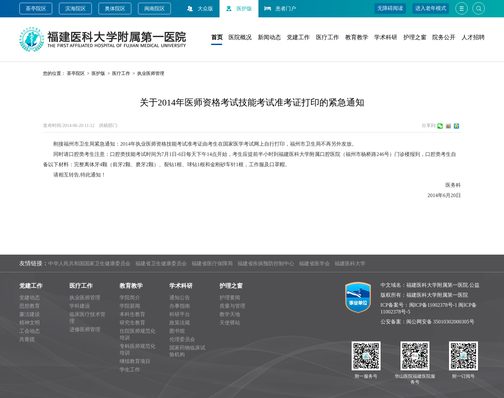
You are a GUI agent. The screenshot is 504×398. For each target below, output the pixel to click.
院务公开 (443, 37)
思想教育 (29, 306)
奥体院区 (115, 8)
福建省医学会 (314, 263)
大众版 (199, 8)
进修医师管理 (84, 329)
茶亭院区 (36, 8)
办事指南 (179, 306)
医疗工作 (327, 37)
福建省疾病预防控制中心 (266, 263)
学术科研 (385, 37)
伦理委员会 (182, 339)
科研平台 (179, 314)
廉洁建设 (29, 314)
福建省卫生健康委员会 (161, 263)
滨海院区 (75, 8)
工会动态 (29, 331)
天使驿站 (230, 322)
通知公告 (179, 297)
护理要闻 (230, 297)
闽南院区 (154, 8)
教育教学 (356, 37)
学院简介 (130, 297)
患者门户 (279, 8)
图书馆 (177, 331)
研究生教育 (132, 322)
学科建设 (79, 306)
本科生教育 (132, 314)
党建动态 (29, 297)
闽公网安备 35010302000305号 (440, 321)
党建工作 (298, 37)
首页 (217, 37)
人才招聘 (473, 37)
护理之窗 (415, 37)
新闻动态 (269, 37)
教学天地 (230, 314)
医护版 (238, 8)
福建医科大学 (350, 263)
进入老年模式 (430, 8)
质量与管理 (232, 306)
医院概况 (240, 37)
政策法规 (179, 322)
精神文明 (29, 322)
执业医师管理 (150, 73)
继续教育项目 (135, 361)
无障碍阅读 (390, 8)
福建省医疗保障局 (212, 263)
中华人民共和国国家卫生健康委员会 (89, 263)
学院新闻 (130, 306)
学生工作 (130, 369)
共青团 (27, 339)
